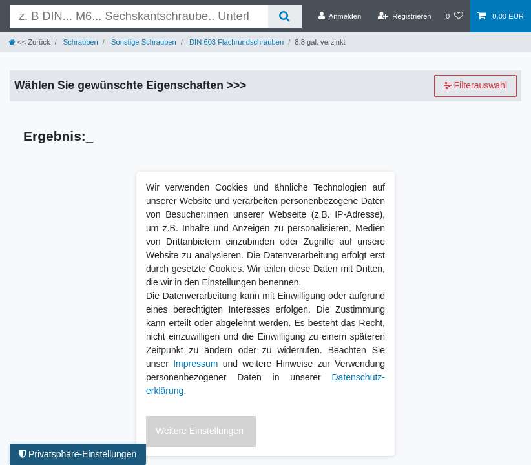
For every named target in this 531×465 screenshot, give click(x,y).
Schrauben (79, 42)
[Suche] (284, 16)
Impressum (195, 363)
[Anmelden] (340, 16)
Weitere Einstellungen (200, 431)
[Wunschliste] (454, 16)
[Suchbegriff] (139, 16)
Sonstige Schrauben (142, 42)
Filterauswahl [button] (475, 86)
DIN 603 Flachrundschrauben (235, 42)
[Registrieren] (404, 16)
